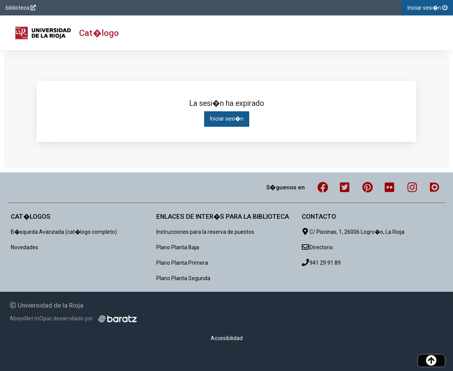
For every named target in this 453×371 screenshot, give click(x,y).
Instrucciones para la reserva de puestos (205, 232)
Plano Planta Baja (177, 247)
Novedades (24, 247)
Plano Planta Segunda (183, 278)
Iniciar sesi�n (226, 119)
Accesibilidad (227, 338)
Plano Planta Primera (182, 263)
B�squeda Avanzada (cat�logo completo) (64, 232)
